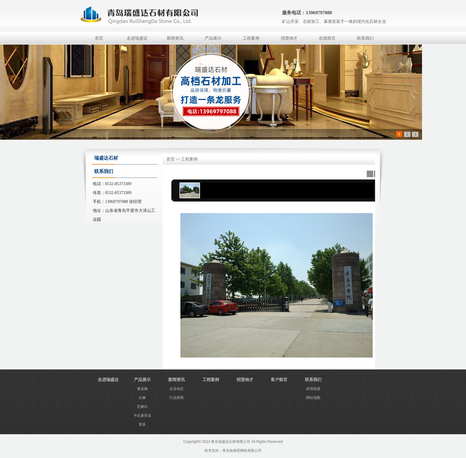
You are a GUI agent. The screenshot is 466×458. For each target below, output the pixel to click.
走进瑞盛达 (137, 38)
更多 (142, 424)
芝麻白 (142, 407)
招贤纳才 (289, 38)
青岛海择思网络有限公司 (242, 450)
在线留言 (327, 38)
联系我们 (365, 38)
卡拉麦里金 (142, 415)
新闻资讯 (175, 38)
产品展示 (213, 38)
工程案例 (251, 38)
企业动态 (176, 389)
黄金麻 (142, 389)
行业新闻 (176, 398)
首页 (99, 38)
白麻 (142, 398)
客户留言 (279, 379)
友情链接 (313, 389)
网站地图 (313, 398)
